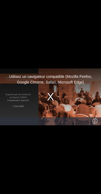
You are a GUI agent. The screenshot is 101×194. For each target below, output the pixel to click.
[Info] (95, 121)
